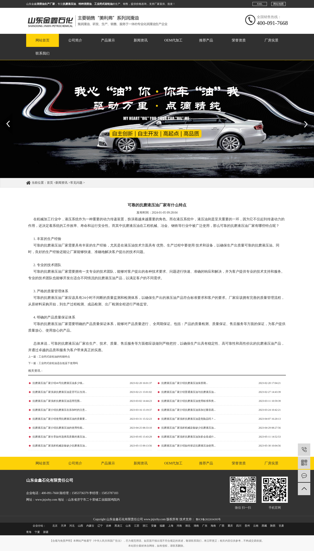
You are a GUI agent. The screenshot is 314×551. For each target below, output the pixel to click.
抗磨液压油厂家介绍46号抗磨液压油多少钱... (58, 383)
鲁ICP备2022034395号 (208, 519)
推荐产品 (206, 40)
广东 (204, 525)
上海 (170, 525)
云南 (255, 525)
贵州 (247, 525)
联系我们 (42, 53)
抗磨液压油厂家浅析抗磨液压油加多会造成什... (188, 436)
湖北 (187, 525)
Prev (2, 114)
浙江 (145, 525)
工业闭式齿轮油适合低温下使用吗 (58, 363)
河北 (72, 525)
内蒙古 (90, 525)
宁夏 (37, 532)
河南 (179, 525)
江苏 (136, 525)
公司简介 (75, 40)
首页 (50, 182)
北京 (55, 525)
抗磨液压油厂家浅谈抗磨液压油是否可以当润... (59, 392)
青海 (28, 532)
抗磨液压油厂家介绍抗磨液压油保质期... (184, 383)
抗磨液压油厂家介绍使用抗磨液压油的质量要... (59, 418)
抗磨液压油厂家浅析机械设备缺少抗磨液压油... (188, 427)
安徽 (153, 525)
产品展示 (108, 40)
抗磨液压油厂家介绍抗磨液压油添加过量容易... (188, 409)
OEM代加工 (173, 40)
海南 (213, 525)
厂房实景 (271, 40)
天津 (63, 525)
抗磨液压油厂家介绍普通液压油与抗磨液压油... (188, 392)
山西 (80, 525)
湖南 (196, 525)
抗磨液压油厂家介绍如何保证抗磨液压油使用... (188, 445)
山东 (128, 525)
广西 (221, 525)
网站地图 (278, 3)
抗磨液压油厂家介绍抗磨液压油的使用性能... (58, 427)
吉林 (108, 525)
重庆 (230, 525)
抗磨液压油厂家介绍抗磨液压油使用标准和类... (188, 400)
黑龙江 (118, 525)
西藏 (264, 525)
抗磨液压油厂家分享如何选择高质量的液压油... (59, 436)
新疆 (45, 532)
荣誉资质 (239, 40)
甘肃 (281, 525)
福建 (162, 525)
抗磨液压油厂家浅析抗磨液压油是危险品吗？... (188, 418)
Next (303, 114)
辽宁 (100, 525)
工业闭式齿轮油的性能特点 (54, 356)
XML (260, 3)
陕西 (272, 525)
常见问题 (76, 182)
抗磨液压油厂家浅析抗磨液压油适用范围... (57, 400)
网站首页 (42, 40)
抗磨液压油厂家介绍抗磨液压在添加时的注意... (59, 409)
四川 (238, 525)
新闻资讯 (141, 40)
